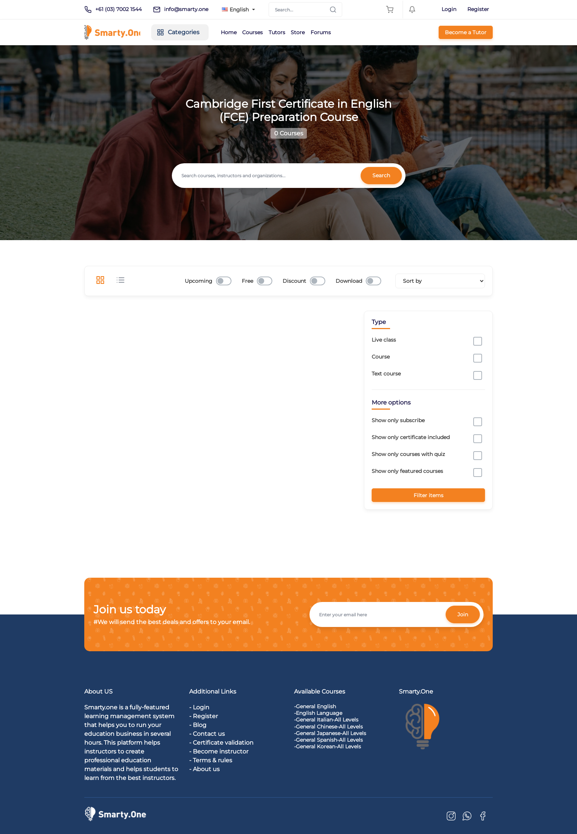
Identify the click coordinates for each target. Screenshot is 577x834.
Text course (386, 373)
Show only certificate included (411, 437)
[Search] (305, 9)
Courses (261, 32)
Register (478, 9)
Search (381, 175)
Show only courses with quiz (408, 454)
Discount (294, 281)
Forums (335, 32)
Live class (384, 339)
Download (349, 281)
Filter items (428, 495)
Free (247, 281)
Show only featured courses (407, 471)
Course (381, 356)
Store (310, 32)
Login (449, 9)
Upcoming (198, 281)
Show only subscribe (398, 420)
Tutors (287, 32)
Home (236, 32)
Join (462, 614)
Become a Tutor (465, 32)
